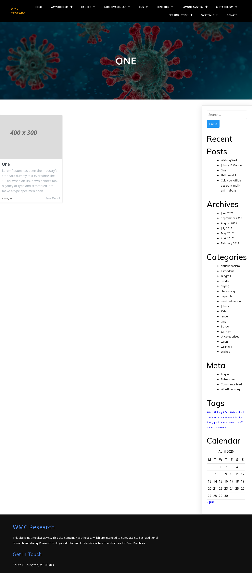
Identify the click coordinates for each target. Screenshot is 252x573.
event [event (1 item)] (231, 417)
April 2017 (227, 239)
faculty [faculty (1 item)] (238, 417)
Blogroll (226, 276)
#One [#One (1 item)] (226, 412)
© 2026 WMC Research (29, 567)
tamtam (226, 332)
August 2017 (229, 223)
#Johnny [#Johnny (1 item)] (218, 412)
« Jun (210, 502)
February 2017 (230, 244)
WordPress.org (230, 390)
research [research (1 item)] (232, 422)
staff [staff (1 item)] (240, 422)
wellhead (226, 347)
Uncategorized (230, 337)
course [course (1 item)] (223, 417)
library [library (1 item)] (210, 422)
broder (225, 281)
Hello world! (228, 176)
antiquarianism (230, 266)
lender (225, 317)
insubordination (231, 301)
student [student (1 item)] (211, 427)
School (225, 327)
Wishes (225, 352)
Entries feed (228, 379)
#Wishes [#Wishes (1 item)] (234, 412)
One (223, 171)
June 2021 (227, 213)
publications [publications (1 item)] (220, 422)
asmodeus (227, 271)
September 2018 (231, 218)
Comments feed (231, 385)
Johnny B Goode (231, 165)
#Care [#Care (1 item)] (210, 412)
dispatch (226, 296)
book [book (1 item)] (242, 412)
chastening (228, 291)
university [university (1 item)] (221, 427)
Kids (223, 311)
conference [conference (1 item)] (213, 417)
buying (225, 286)
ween (224, 342)
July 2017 (226, 229)
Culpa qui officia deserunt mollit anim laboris (231, 186)
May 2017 (227, 233)
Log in (225, 375)
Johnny (225, 307)
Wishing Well (229, 161)
